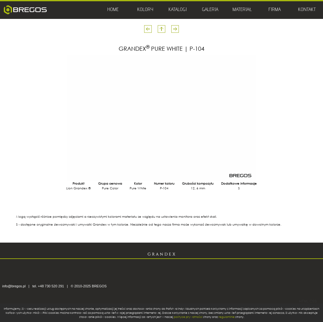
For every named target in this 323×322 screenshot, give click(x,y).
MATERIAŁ (242, 10)
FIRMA (274, 10)
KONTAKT (307, 10)
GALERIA (210, 10)
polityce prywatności (188, 317)
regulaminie (227, 317)
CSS (313, 301)
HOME (113, 10)
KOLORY (145, 10)
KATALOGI (177, 10)
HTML (303, 301)
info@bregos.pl (14, 286)
